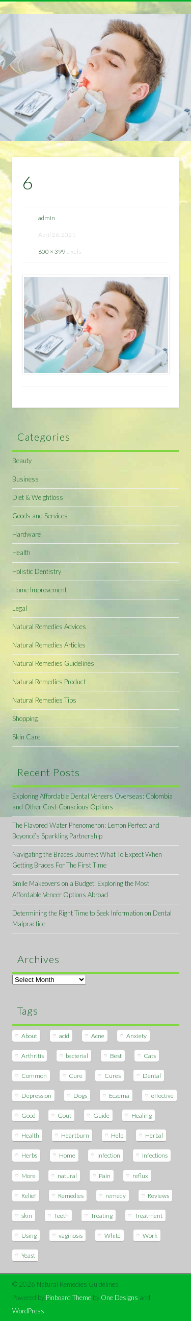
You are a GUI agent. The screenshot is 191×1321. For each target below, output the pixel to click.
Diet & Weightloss (37, 497)
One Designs (119, 1297)
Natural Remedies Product (49, 682)
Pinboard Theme (68, 1297)
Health (21, 552)
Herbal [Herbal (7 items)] (154, 1135)
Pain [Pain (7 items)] (105, 1176)
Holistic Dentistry (36, 571)
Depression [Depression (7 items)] (36, 1095)
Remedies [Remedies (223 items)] (71, 1195)
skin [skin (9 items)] (26, 1215)
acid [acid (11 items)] (64, 1036)
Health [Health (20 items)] (30, 1135)
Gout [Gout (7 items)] (64, 1115)
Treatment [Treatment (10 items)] (148, 1215)
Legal (19, 608)
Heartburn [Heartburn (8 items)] (75, 1135)
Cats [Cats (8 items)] (150, 1056)
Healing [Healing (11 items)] (141, 1115)
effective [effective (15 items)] (162, 1095)
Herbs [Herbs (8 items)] (29, 1155)
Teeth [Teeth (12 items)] (61, 1215)
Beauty (22, 461)
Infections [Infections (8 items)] (155, 1155)
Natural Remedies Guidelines (53, 663)
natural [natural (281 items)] (67, 1176)
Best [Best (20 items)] (116, 1056)
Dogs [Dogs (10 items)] (80, 1095)
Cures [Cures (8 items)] (112, 1075)
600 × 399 (51, 251)
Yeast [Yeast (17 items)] (28, 1255)
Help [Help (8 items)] (117, 1135)
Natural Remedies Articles (49, 645)
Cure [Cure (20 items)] (76, 1075)
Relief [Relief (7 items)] (28, 1195)
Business (25, 479)
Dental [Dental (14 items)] (152, 1075)
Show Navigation (154, 91)
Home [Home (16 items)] (67, 1155)
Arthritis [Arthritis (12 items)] (32, 1056)
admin (46, 218)
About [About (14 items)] (29, 1036)
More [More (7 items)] (28, 1176)
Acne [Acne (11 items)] (97, 1036)
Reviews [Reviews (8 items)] (158, 1195)
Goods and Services (40, 516)
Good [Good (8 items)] (28, 1115)
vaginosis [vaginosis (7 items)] (71, 1235)
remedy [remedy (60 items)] (115, 1195)
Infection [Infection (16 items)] (108, 1155)
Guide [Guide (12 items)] (101, 1115)
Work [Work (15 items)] (150, 1235)
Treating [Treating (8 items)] (102, 1215)
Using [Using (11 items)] (29, 1235)
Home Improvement (39, 590)
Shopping (25, 718)
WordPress (28, 1311)
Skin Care (26, 737)
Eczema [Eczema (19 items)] (119, 1095)
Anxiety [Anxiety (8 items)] (136, 1036)
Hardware (26, 534)
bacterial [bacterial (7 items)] (77, 1056)
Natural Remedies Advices (49, 626)
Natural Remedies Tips (44, 700)
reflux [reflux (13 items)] (140, 1176)
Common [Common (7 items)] (34, 1075)
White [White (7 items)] (112, 1235)
